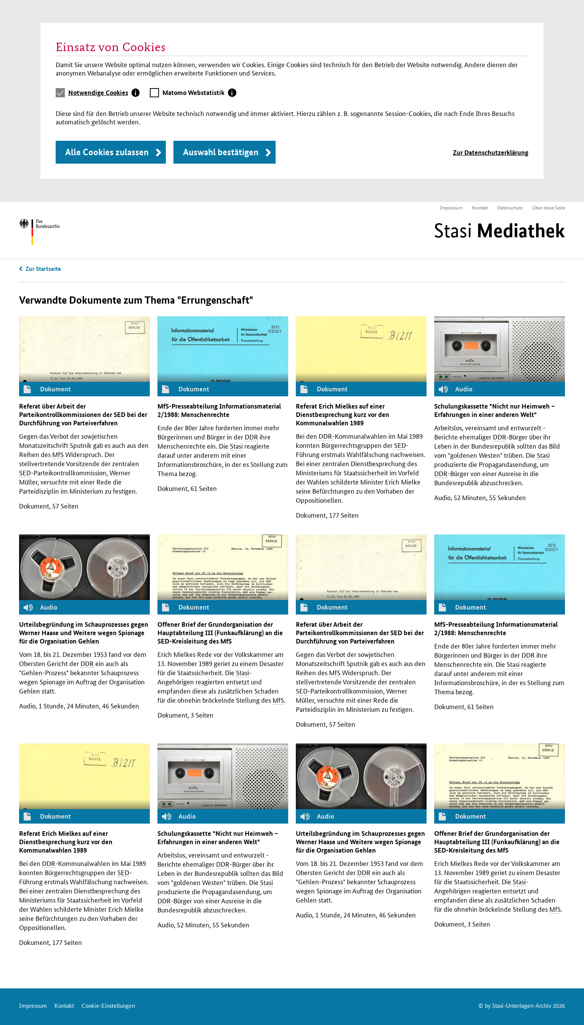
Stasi (499, 230)
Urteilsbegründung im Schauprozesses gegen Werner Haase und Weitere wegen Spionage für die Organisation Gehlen (83, 632)
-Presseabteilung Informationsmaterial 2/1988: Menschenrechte (219, 410)
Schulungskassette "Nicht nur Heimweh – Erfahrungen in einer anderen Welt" (494, 410)
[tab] (104, 92)
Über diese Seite (549, 207)
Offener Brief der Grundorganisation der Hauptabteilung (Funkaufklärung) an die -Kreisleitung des (220, 632)
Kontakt (480, 207)
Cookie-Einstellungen (108, 1005)
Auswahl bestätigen (220, 152)
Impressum (451, 207)
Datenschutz (510, 207)
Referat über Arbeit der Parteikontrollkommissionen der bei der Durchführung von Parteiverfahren (83, 414)
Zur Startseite (43, 268)
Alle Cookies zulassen (107, 152)
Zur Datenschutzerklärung (490, 152)
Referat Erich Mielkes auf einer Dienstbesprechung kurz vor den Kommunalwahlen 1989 (342, 414)
